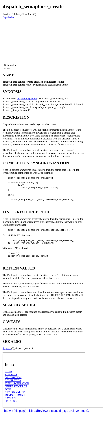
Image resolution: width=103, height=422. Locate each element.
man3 (85, 419)
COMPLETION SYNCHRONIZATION (17, 390)
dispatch (7, 356)
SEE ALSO (11, 409)
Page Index (8, 17)
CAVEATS (10, 406)
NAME (8, 379)
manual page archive (65, 419)
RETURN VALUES (15, 400)
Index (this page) (15, 419)
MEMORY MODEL (15, 403)
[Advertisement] (44, 40)
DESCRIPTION (13, 385)
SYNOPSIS (11, 382)
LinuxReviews (39, 419)
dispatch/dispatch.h (27, 98)
